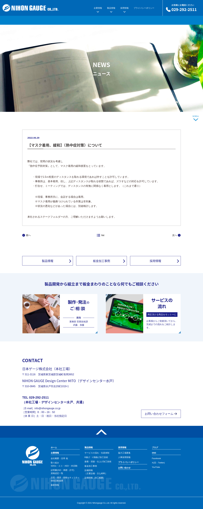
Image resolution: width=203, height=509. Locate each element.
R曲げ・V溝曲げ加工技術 (96, 457)
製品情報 (111, 8)
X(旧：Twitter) (158, 462)
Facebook (156, 458)
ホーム (54, 447)
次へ (174, 235)
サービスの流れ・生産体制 (97, 453)
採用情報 (124, 8)
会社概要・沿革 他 (59, 458)
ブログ (155, 447)
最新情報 (55, 485)
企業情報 (98, 8)
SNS (154, 453)
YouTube (156, 467)
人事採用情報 (124, 457)
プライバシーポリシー (144, 8)
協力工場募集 (124, 453)
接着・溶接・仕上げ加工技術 (98, 461)
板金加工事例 (101, 261)
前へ (28, 235)
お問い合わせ (124, 468)
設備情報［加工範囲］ (95, 478)
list (102, 235)
